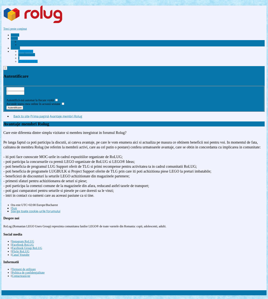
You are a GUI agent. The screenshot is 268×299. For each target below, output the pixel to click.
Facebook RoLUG (23, 244)
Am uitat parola (15, 96)
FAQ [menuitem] (21, 44)
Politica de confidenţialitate (28, 272)
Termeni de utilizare (24, 269)
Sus (14, 208)
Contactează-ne (21, 275)
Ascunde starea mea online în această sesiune (35, 103)
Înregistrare (10, 84)
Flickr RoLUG (20, 251)
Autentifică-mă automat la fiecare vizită (32, 100)
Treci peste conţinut (15, 28)
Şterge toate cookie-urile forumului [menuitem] (35, 211)
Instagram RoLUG (23, 241)
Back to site (21, 116)
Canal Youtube (20, 254)
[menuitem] (34, 42)
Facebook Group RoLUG (27, 248)
